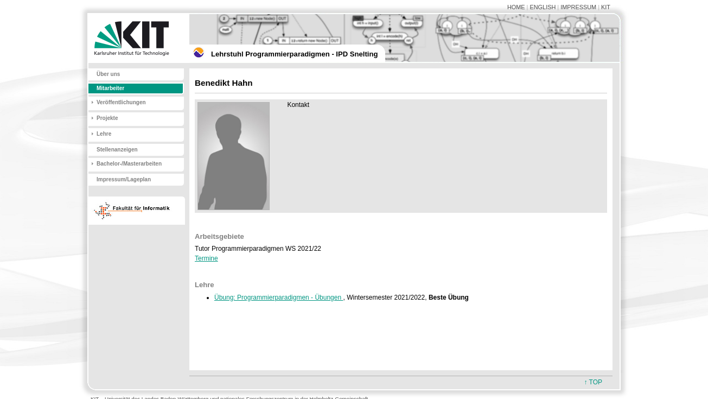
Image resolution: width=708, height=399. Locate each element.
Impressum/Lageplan (124, 179)
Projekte (107, 118)
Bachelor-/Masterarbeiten (129, 164)
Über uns (108, 74)
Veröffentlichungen (121, 102)
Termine (206, 258)
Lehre (104, 134)
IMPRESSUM (578, 7)
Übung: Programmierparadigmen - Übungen (278, 297)
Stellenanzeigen (117, 150)
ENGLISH (543, 7)
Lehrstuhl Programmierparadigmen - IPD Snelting (294, 54)
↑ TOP (593, 382)
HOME (516, 7)
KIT (605, 7)
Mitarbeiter (110, 88)
